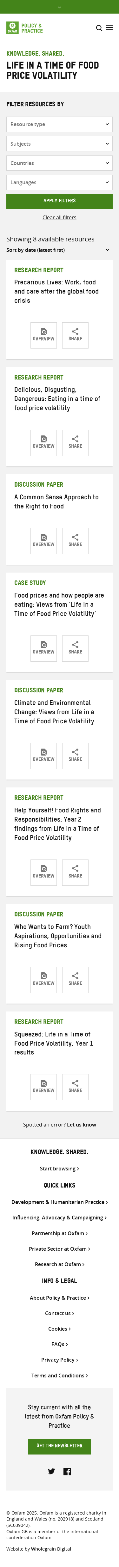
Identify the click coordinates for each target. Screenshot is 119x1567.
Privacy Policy (58, 1360)
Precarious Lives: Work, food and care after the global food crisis (56, 292)
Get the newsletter (59, 1446)
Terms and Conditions (57, 1376)
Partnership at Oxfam (58, 1233)
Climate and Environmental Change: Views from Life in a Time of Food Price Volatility (54, 713)
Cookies (57, 1329)
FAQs (57, 1344)
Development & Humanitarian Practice (57, 1202)
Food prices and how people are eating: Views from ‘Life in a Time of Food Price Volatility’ (59, 605)
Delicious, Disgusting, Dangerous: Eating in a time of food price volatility (57, 400)
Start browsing (58, 1169)
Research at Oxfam (58, 1264)
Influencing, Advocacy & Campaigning (57, 1218)
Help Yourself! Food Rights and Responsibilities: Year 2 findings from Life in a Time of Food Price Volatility (57, 825)
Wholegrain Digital (51, 1549)
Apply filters (59, 201)
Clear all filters (59, 217)
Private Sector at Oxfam (58, 1249)
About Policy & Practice (58, 1298)
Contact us (58, 1313)
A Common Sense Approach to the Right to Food (56, 503)
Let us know (81, 1124)
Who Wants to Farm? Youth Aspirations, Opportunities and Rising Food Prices (58, 937)
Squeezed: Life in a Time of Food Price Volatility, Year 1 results (53, 1044)
